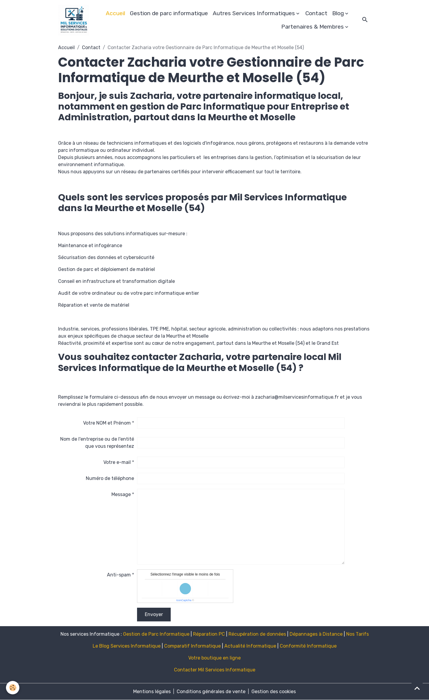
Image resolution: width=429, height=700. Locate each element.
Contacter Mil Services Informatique (214, 670)
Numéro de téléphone (110, 478)
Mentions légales (152, 691)
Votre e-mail (117, 462)
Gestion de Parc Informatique (156, 634)
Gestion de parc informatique (169, 13)
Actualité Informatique (250, 646)
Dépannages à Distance (316, 634)
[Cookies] (12, 687)
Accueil (115, 13)
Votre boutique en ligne (214, 658)
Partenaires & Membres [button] (312, 26)
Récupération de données (257, 634)
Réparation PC (209, 634)
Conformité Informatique (308, 646)
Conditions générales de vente (211, 691)
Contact (316, 13)
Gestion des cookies (273, 691)
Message (121, 494)
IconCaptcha (184, 600)
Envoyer (154, 614)
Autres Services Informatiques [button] (254, 13)
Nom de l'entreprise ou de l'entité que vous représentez (97, 442)
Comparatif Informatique (192, 646)
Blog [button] (338, 13)
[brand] (73, 20)
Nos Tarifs (357, 634)
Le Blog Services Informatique (127, 646)
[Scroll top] (417, 688)
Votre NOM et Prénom (107, 423)
